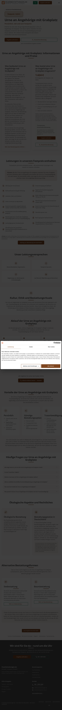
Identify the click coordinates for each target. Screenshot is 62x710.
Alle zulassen (50, 366)
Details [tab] (31, 346)
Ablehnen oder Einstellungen (31, 366)
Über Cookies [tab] (51, 346)
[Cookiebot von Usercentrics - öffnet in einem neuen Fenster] (54, 343)
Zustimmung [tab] (11, 346)
